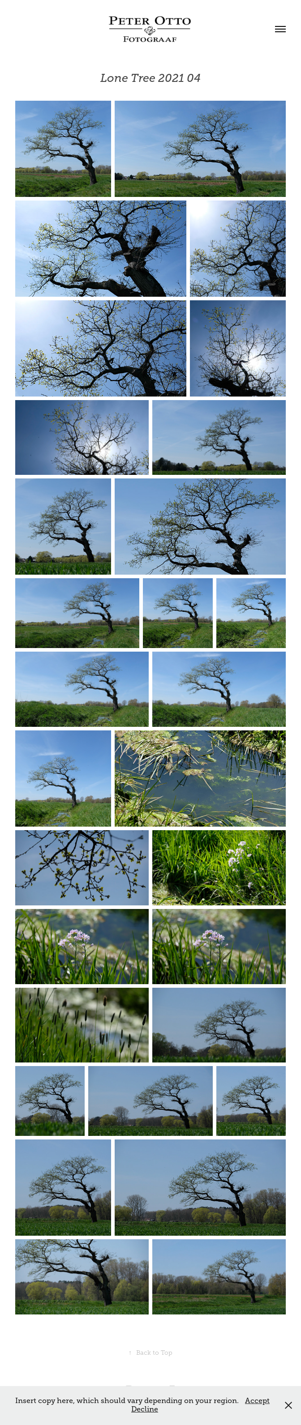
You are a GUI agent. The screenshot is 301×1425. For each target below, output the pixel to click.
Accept (257, 1401)
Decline (144, 1409)
